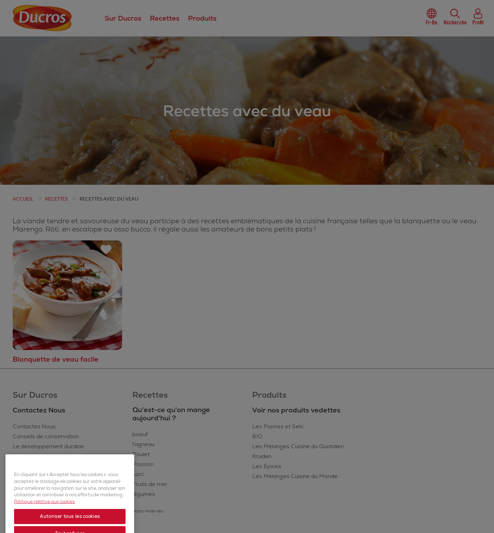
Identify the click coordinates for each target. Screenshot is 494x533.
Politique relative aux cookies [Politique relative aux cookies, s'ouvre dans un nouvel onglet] (44, 517)
